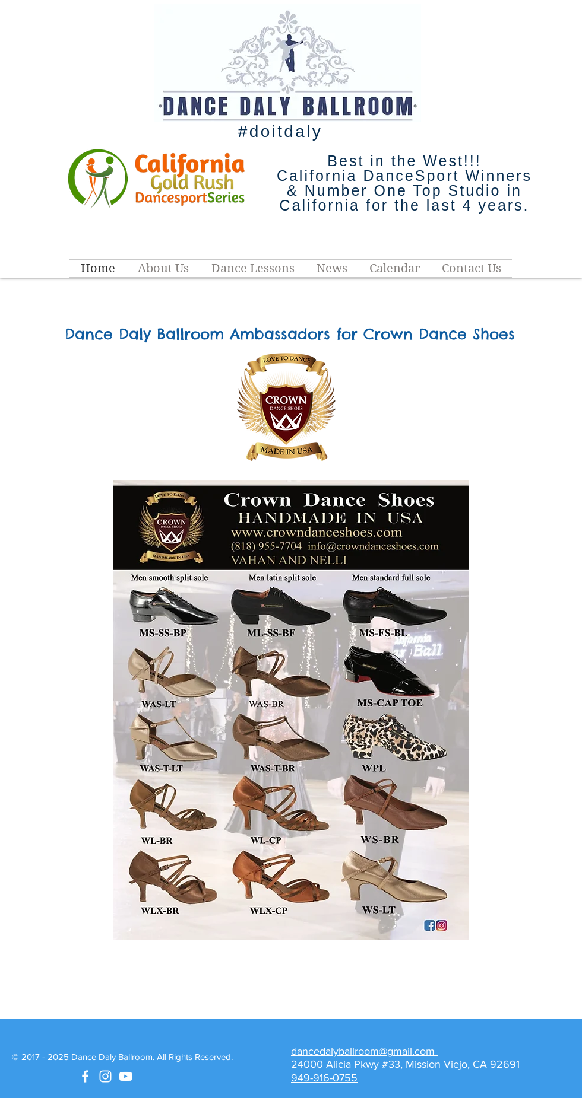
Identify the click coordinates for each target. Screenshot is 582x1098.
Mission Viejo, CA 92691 (464, 1064)
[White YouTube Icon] (126, 1076)
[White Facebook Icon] (85, 1076)
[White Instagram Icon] (105, 1076)
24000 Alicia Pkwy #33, (348, 1064)
